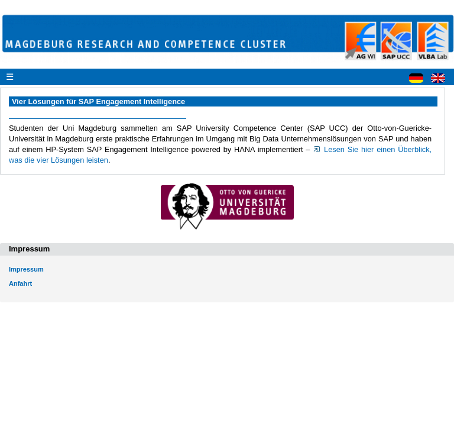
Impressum (26, 269)
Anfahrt (20, 283)
